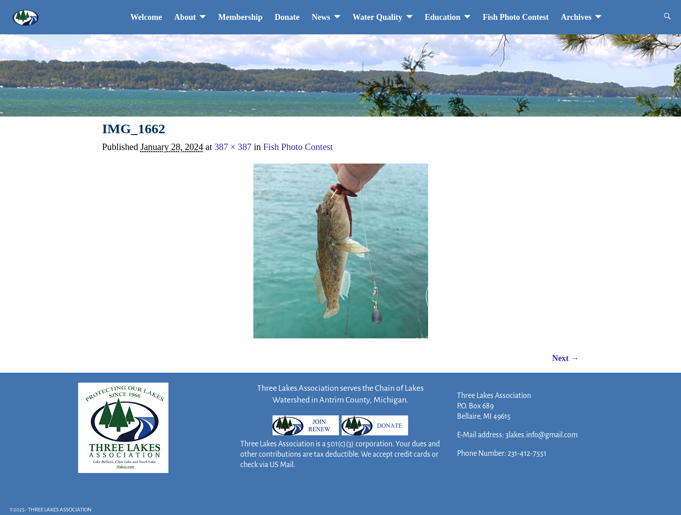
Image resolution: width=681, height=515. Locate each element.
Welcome (146, 17)
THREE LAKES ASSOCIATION (60, 510)
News (321, 17)
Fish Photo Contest (516, 17)
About (185, 17)
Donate (287, 17)
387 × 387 (233, 147)
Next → (565, 358)
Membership (240, 17)
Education (443, 17)
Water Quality (377, 17)
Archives (576, 17)
